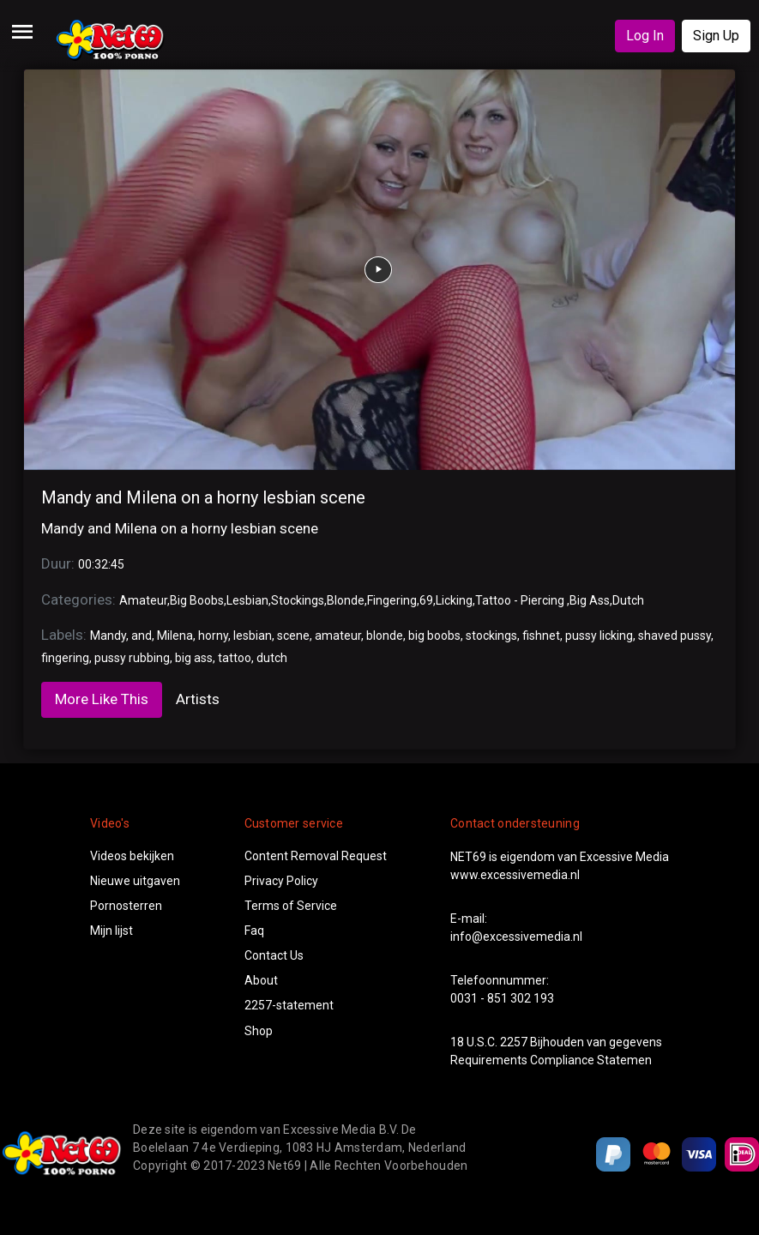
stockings (491, 635)
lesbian (252, 635)
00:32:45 (101, 564)
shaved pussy (674, 635)
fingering (65, 658)
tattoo (234, 658)
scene (293, 635)
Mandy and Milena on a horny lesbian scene (203, 497)
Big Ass (589, 600)
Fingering (392, 600)
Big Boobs (197, 600)
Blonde (345, 600)
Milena (175, 635)
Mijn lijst (111, 930)
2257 (513, 1042)
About (261, 980)
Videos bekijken (132, 856)
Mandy (108, 635)
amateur (338, 635)
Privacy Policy (281, 881)
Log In (645, 35)
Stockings (297, 600)
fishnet (541, 635)
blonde (384, 635)
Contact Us (274, 955)
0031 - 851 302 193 (502, 998)
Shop (258, 1031)
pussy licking (599, 635)
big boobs (434, 635)
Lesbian (247, 600)
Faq (254, 930)
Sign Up (716, 35)
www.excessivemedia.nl (515, 875)
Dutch (628, 600)
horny (213, 635)
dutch (271, 658)
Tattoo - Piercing (521, 600)
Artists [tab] (198, 699)
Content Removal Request (315, 856)
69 (426, 600)
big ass (194, 658)
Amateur (143, 600)
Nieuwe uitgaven (135, 881)
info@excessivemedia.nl (516, 936)
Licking (454, 600)
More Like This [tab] (101, 699)
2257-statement (289, 1005)
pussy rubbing (132, 658)
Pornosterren (126, 906)
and (141, 635)
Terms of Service (290, 906)
